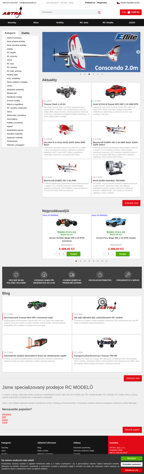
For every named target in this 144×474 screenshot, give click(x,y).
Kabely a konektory (15, 123)
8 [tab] (106, 261)
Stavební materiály (15, 134)
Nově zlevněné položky (16, 45)
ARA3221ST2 (116, 245)
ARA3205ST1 (67, 245)
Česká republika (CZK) (128, 3)
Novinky (12, 22)
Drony (9, 60)
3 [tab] (89, 74)
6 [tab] (102, 74)
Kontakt (64, 3)
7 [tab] (102, 261)
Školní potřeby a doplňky (17, 82)
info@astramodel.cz (28, 3)
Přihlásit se (90, 3)
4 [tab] (93, 74)
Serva (9, 112)
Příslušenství (12, 141)
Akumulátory (12, 119)
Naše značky (42, 451)
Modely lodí (12, 93)
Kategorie (10, 33)
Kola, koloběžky (13, 78)
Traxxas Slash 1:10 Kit (54, 104)
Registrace (102, 3)
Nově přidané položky (16, 41)
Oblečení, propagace (15, 145)
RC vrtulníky (12, 56)
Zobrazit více (131, 203)
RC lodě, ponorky (14, 71)
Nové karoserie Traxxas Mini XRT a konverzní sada (28, 317)
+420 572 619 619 (9, 3)
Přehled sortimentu (45, 454)
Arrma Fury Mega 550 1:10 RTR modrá (116, 238)
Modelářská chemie (15, 130)
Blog (71, 3)
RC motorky (12, 67)
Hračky (60, 22)
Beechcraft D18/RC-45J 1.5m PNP (60, 180)
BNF (4, 417)
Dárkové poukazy (14, 38)
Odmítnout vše (131, 470)
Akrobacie (6, 414)
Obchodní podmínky (82, 448)
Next (138, 52)
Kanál (4, 422)
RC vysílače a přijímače (17, 108)
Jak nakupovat (52, 3)
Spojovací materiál (14, 137)
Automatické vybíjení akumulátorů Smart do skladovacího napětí (35, 356)
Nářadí (10, 126)
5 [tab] (97, 74)
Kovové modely (13, 100)
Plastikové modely (14, 97)
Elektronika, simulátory (16, 115)
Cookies (77, 454)
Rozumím (131, 458)
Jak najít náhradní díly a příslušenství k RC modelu (98, 317)
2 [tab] (84, 74)
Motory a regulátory (15, 104)
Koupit (73, 254)
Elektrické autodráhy (15, 89)
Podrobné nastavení (132, 464)
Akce (36, 22)
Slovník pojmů (132, 429)
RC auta (84, 22)
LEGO (132, 22)
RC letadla (108, 22)
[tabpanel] (91, 52)
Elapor (5, 420)
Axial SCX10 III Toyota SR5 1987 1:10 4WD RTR (115, 104)
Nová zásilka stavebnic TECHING (109, 180)
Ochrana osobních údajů (84, 451)
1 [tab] (80, 74)
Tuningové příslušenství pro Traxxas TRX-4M (95, 356)
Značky (25, 33)
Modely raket (12, 75)
